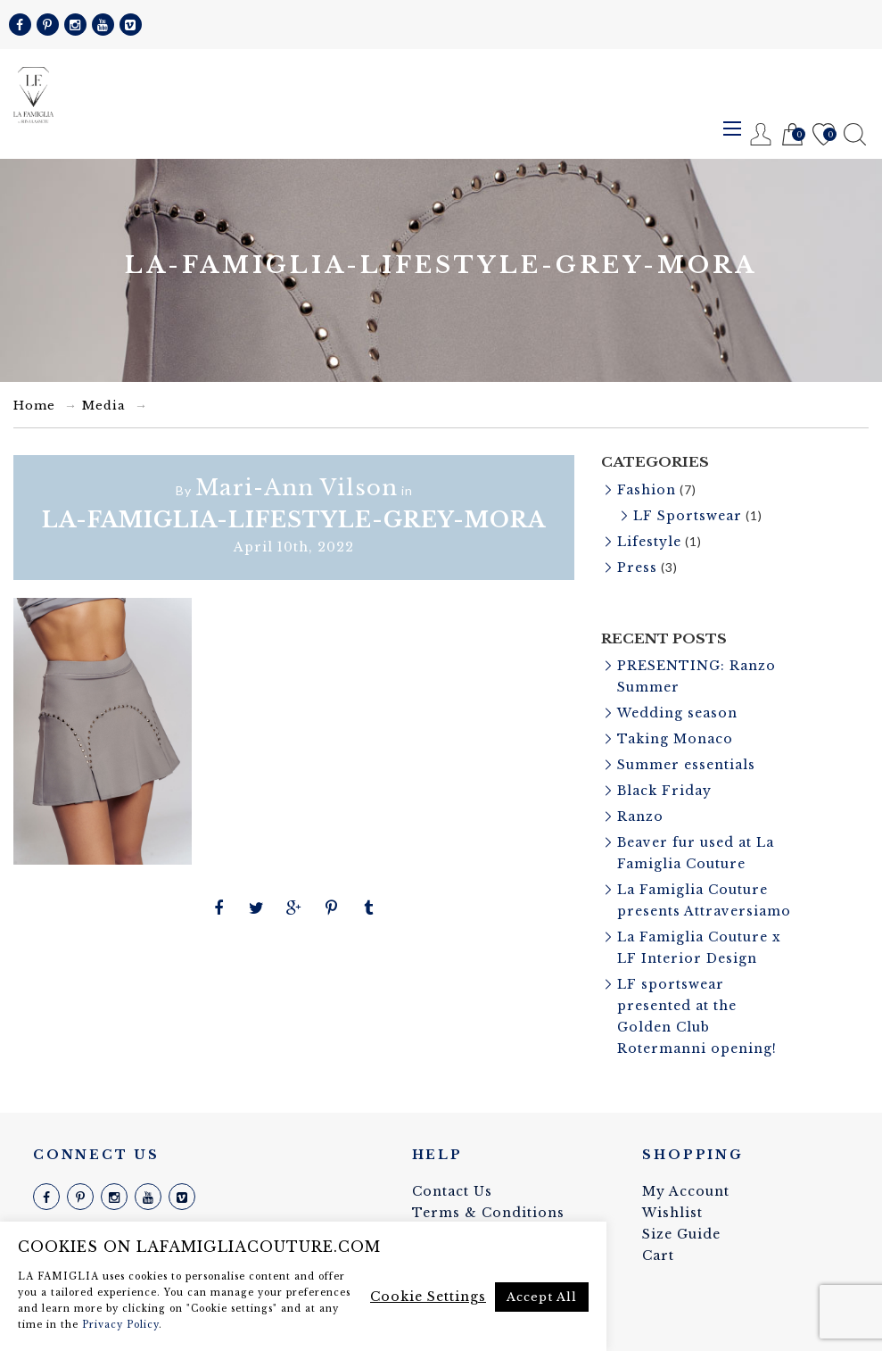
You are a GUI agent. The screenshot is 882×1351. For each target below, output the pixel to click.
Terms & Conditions (488, 1213)
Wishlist (823, 135)
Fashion (646, 490)
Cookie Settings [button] (428, 1297)
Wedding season (677, 713)
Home (34, 405)
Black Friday (664, 791)
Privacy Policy (120, 1324)
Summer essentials (686, 765)
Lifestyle (649, 542)
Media (104, 405)
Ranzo (640, 816)
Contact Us (452, 1191)
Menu (732, 128)
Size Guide (681, 1234)
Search (855, 134)
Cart (792, 135)
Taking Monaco (675, 739)
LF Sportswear (687, 516)
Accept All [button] (542, 1297)
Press (637, 567)
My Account (686, 1191)
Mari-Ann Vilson (296, 488)
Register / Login (761, 134)
